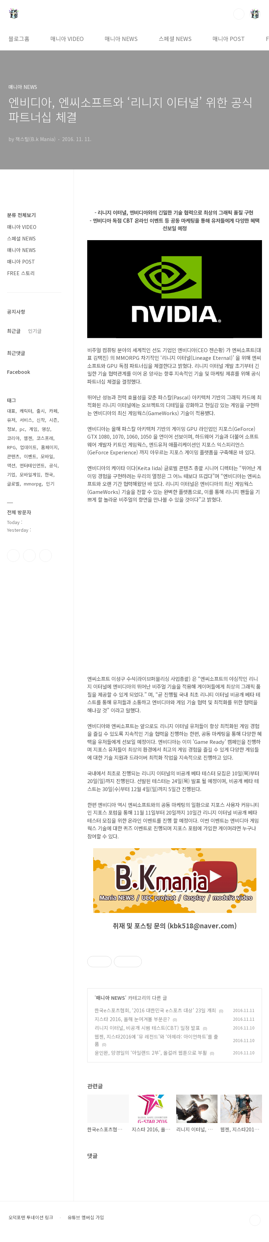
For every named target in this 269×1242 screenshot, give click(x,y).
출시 (40, 410)
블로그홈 (18, 38)
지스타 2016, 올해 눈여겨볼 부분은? (132, 1019)
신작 (40, 420)
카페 (53, 410)
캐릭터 (26, 410)
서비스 (26, 420)
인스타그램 (29, 555)
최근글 (14, 330)
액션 (11, 465)
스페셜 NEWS (175, 38)
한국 (49, 474)
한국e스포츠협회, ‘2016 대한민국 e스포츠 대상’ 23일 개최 (155, 1010)
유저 (11, 420)
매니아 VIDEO (67, 38)
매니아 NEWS (121, 38)
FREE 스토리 (21, 273)
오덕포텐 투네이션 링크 (30, 1217)
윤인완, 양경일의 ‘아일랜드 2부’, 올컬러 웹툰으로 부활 (151, 1052)
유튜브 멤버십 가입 (86, 1217)
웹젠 (28, 438)
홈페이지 (49, 447)
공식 (53, 465)
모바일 (47, 456)
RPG (11, 447)
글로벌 (13, 483)
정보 (11, 429)
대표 (11, 410)
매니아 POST (229, 38)
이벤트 (30, 456)
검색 (239, 14)
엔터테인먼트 (32, 465)
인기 (50, 483)
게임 (33, 429)
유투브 (45, 555)
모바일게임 (30, 474)
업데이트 (28, 447)
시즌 (53, 420)
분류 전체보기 (21, 214)
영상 (46, 429)
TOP (255, 1220)
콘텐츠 (13, 456)
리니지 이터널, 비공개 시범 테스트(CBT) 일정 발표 (147, 1027)
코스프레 (44, 438)
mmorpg (33, 483)
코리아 (13, 438)
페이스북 (13, 555)
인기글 (35, 330)
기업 (11, 474)
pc (22, 429)
